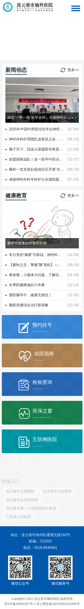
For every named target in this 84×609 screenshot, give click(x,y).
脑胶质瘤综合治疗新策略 (28, 305)
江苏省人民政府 (18, 518)
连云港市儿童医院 (20, 492)
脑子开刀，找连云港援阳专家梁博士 (37, 149)
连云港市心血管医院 (22, 501)
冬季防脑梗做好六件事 (27, 285)
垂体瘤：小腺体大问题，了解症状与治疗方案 (45, 275)
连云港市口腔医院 (57, 492)
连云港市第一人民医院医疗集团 (31, 509)
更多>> (73, 70)
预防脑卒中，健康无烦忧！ (30, 295)
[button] (36, 57)
